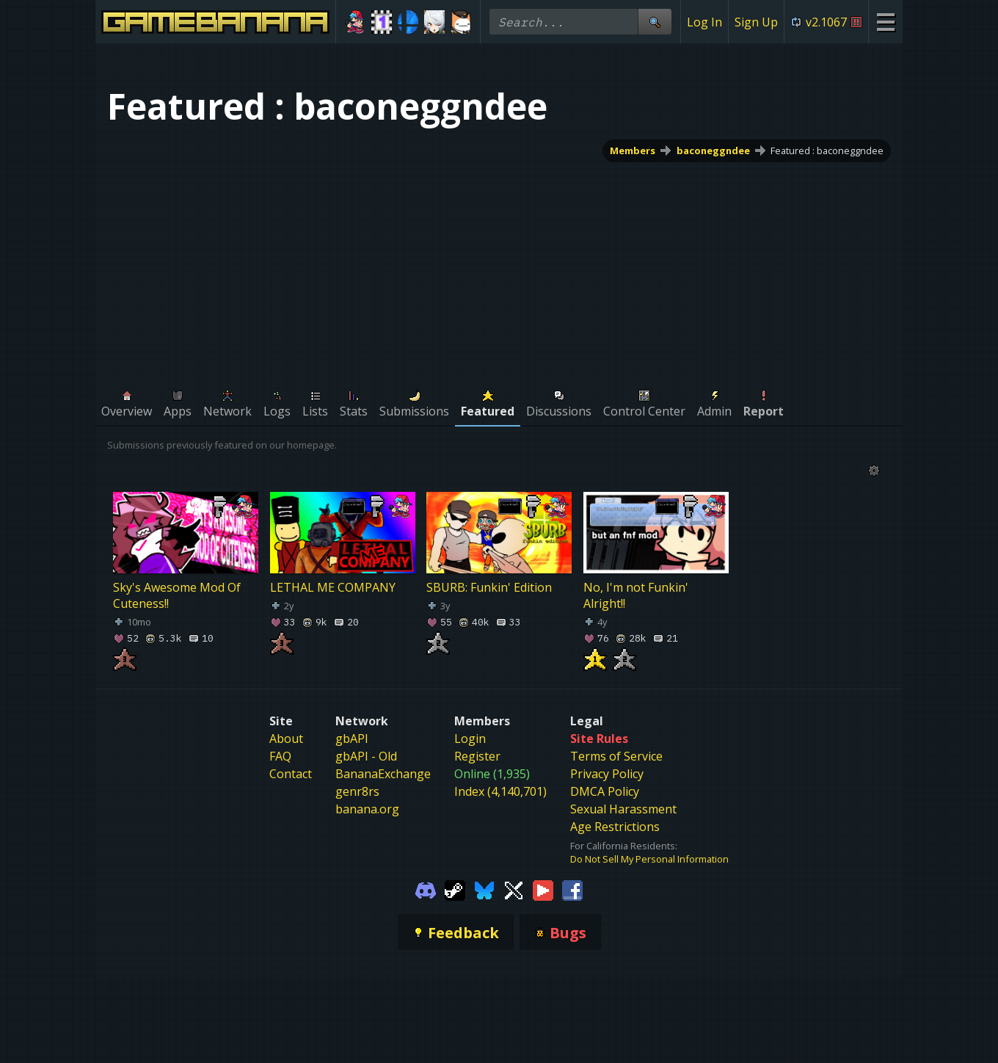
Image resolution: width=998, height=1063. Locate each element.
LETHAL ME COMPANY (333, 587)
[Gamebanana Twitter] (513, 889)
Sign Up (756, 22)
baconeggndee (713, 150)
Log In (704, 22)
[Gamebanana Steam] (455, 889)
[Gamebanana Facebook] (572, 889)
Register (477, 756)
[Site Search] (654, 22)
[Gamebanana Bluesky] (484, 889)
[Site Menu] (885, 21)
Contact (290, 774)
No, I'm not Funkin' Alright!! (635, 595)
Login (470, 738)
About (286, 738)
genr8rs (357, 791)
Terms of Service (616, 756)
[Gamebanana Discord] (425, 889)
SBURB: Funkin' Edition (489, 587)
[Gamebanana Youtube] (543, 889)
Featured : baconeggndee (827, 150)
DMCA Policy (604, 791)
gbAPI (351, 738)
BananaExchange (383, 774)
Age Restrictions (615, 827)
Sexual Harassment (623, 809)
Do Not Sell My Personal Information (649, 859)
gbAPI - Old (366, 756)
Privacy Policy (607, 774)
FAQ (280, 756)
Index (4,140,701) (500, 791)
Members (632, 150)
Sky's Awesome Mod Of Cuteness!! (177, 595)
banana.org (367, 809)
